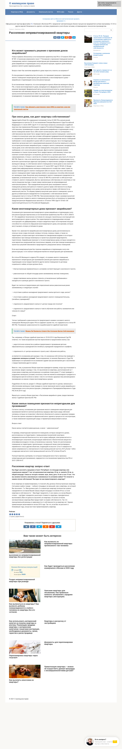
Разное (70, 12)
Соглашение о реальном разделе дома (101, 54)
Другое (79, 12)
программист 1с (61, 21)
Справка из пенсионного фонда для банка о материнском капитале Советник (101, 82)
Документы (31, 12)
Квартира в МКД (17, 12)
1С (32, 24)
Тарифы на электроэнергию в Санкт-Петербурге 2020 (102, 91)
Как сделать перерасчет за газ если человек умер (102, 71)
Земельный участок (46, 12)
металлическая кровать (70, 19)
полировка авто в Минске (52, 19)
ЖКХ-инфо (60, 12)
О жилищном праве (21, 3)
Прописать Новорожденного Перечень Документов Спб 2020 (103, 101)
